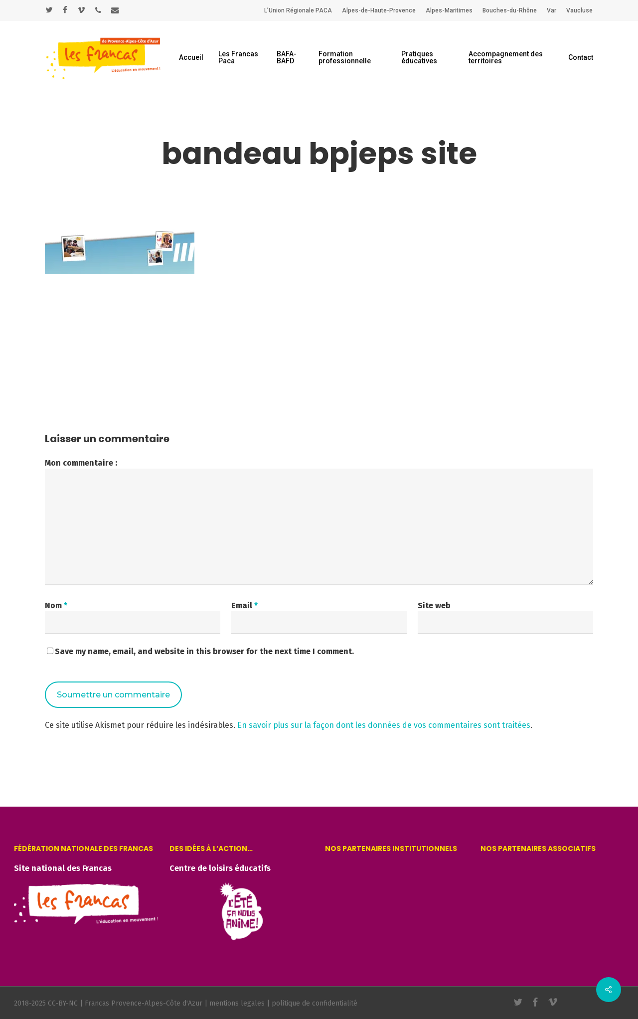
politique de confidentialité (314, 1003)
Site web (434, 605)
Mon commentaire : (81, 463)
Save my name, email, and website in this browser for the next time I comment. (204, 651)
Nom (56, 605)
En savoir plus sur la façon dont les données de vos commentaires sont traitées (383, 725)
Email (244, 605)
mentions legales (237, 1003)
